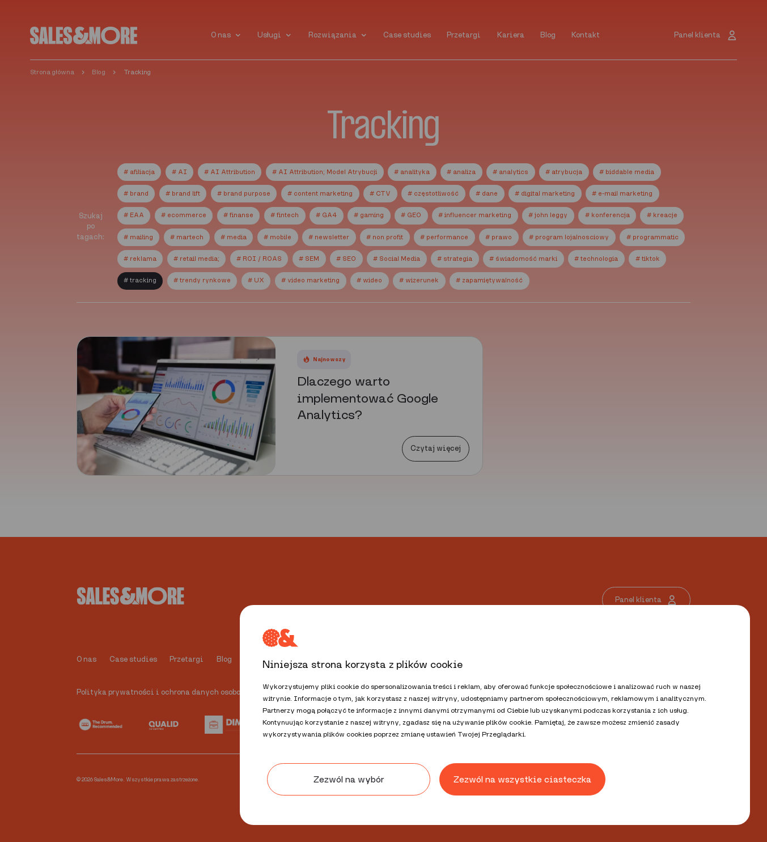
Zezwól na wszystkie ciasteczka (522, 779)
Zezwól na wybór (348, 779)
